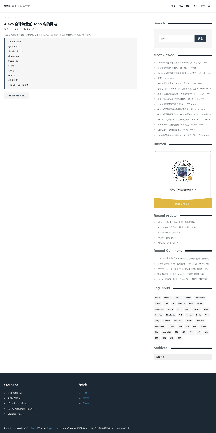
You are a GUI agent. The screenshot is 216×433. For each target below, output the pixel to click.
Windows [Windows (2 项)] (200, 321)
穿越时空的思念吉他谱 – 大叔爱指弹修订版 (177, 94)
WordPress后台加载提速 (169, 233)
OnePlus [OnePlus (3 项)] (158, 315)
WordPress (30, 428)
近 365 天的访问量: (17, 408)
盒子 (210, 6)
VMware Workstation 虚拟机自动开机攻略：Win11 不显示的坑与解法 (177, 222)
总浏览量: (12, 413)
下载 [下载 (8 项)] (187, 327)
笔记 (188, 6)
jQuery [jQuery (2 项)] (170, 309)
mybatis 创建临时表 (167, 238)
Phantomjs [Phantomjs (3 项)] (170, 315)
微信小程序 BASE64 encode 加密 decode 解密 (177, 114)
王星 (85, 393)
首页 (173, 6)
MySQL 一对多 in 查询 (168, 243)
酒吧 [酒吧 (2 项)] (179, 338)
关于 (195, 6)
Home (6, 18)
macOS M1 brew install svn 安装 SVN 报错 (177, 135)
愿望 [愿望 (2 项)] (176, 332)
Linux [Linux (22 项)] (179, 309)
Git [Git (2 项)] (174, 303)
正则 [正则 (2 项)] (191, 332)
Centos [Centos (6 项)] (178, 298)
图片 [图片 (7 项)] (194, 327)
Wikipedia (14, 61)
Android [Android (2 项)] (167, 298)
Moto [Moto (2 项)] (188, 309)
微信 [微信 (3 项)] (156, 332)
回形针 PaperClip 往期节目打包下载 (174, 99)
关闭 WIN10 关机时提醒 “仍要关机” (173, 125)
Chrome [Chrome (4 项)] (188, 298)
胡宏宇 (86, 398)
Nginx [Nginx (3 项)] (206, 309)
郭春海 (86, 403)
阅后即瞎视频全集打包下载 (169, 68)
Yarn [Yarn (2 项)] (179, 327)
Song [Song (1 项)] (157, 321)
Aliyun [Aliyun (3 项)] (157, 298)
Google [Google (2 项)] (182, 303)
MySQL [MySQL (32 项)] (197, 309)
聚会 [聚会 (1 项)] (156, 338)
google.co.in (15, 70)
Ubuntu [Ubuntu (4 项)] (189, 321)
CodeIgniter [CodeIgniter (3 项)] (200, 298)
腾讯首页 (13, 80)
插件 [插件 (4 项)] (184, 332)
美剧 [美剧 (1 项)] (206, 332)
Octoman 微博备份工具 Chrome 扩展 (175, 63)
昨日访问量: (13, 398)
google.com (15, 41)
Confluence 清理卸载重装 (169, 130)
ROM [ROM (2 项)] (207, 315)
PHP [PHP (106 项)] (180, 315)
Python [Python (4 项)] (189, 315)
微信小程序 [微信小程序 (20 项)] (167, 332)
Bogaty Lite (52, 428)
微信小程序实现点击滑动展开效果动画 (175, 109)
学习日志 (9, 6)
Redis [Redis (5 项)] (199, 315)
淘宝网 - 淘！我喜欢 (19, 85)
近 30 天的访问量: (16, 403)
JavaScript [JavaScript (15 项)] (159, 309)
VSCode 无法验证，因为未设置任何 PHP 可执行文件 (177, 119)
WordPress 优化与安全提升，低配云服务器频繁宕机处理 (177, 227)
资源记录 (30, 29)
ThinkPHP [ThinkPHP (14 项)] (178, 321)
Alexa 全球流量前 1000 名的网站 (30, 24)
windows (161, 258)
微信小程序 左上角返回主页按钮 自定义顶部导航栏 (177, 89)
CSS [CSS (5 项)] (166, 303)
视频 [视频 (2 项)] (164, 338)
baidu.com (14, 56)
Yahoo (12, 65)
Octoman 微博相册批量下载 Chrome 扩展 (177, 73)
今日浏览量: (13, 393)
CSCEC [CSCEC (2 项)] (158, 303)
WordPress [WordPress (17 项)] (159, 327)
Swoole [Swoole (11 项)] (167, 321)
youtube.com (15, 46)
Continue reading (17, 96)
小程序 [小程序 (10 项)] (202, 327)
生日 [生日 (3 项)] (199, 332)
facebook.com (16, 51)
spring (160, 263)
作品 (181, 6)
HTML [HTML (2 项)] (200, 303)
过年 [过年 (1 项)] (171, 338)
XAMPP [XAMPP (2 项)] (171, 327)
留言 (203, 6)
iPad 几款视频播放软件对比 (170, 104)
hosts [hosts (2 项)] (192, 303)
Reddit (12, 75)
